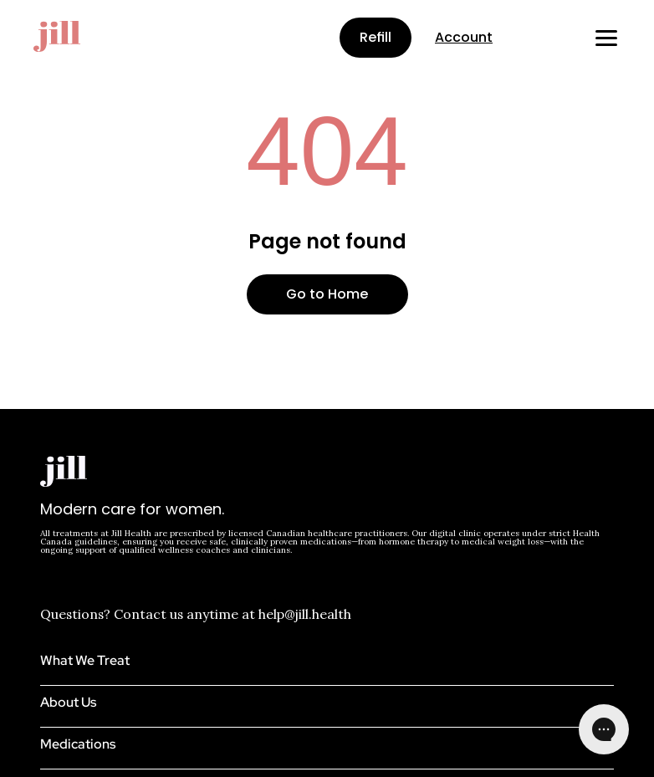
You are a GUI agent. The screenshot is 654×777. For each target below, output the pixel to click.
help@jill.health (304, 614)
